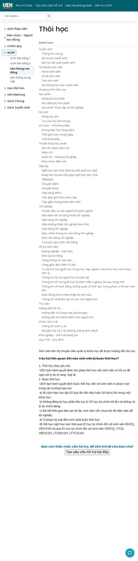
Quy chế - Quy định (51, 340)
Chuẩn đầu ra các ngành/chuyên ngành (67, 211)
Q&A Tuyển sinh (18, 107)
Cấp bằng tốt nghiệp (55, 229)
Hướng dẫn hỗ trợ (50, 308)
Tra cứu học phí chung (56, 121)
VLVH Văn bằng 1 (20, 58)
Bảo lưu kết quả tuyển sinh (58, 63)
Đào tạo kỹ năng (52, 256)
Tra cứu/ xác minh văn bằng (60, 242)
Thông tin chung (52, 54)
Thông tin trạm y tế (54, 326)
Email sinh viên (51, 76)
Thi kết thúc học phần (53, 143)
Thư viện (44, 304)
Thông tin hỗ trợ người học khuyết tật (65, 277)
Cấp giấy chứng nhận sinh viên (61, 202)
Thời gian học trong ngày (57, 134)
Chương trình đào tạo (52, 90)
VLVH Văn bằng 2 (20, 63)
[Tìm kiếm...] (27, 16)
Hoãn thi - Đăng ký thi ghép (59, 157)
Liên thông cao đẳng (20, 71)
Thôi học (47, 179)
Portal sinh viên (51, 72)
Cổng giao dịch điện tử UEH (59, 265)
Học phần (45, 94)
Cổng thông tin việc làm (57, 260)
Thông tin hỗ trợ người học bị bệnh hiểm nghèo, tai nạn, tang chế (83, 282)
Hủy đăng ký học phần (56, 103)
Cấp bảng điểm (51, 193)
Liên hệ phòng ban (78, 5)
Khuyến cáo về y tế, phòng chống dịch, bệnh (70, 331)
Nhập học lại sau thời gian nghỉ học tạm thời (70, 175)
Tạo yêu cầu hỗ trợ (49, 5)
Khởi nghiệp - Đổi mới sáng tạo (58, 335)
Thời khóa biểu (51, 139)
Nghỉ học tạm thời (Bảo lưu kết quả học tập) (70, 170)
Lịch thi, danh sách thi (55, 148)
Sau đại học (16, 88)
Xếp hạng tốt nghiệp (55, 220)
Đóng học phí (50, 117)
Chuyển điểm (50, 184)
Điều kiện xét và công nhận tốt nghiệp (66, 215)
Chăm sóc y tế (48, 322)
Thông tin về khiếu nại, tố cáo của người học (70, 299)
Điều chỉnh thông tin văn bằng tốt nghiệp (68, 233)
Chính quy (14, 46)
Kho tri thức (24, 5)
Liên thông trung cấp (20, 80)
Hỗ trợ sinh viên (48, 247)
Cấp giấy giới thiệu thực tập (59, 197)
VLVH (11, 52)
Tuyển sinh (45, 49)
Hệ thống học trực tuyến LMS (60, 85)
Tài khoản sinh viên (51, 67)
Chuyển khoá (50, 188)
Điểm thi (47, 152)
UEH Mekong (16, 94)
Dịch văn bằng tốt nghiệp (58, 238)
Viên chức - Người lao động (19, 37)
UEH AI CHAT (103, 5)
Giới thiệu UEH (17, 29)
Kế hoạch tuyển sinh (55, 58)
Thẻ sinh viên (50, 81)
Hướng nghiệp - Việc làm (57, 251)
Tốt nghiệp (45, 206)
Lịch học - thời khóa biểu (54, 125)
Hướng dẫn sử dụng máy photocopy (64, 313)
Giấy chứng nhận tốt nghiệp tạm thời (65, 224)
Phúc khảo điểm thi (54, 161)
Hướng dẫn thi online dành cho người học (68, 317)
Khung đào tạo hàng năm (58, 130)
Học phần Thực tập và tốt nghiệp (63, 108)
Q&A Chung (15, 101)
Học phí (43, 112)
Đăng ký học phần (53, 99)
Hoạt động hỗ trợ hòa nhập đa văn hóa (66, 295)
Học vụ (43, 166)
